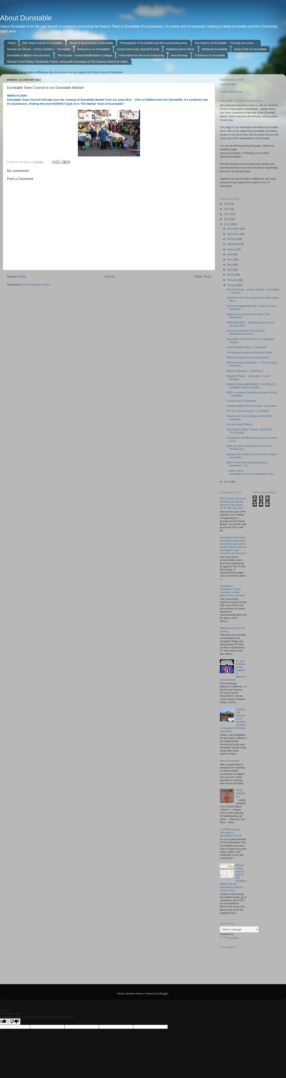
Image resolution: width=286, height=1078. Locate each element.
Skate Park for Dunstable (250, 49)
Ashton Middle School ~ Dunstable (246, 347)
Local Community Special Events (138, 49)
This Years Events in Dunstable (42, 43)
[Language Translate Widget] (239, 929)
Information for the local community (141, 55)
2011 (227, 481)
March (231, 274)
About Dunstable (26, 18)
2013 (227, 219)
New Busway (179, 55)
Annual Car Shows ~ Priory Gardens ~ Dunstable (38, 49)
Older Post (202, 276)
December (233, 228)
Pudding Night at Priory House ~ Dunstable (251, 405)
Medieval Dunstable (214, 49)
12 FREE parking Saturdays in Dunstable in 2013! (231, 832)
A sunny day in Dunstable (241, 400)
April (230, 269)
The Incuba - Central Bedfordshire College (84, 55)
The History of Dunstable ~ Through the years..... (226, 43)
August (231, 249)
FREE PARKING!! (240, 793)
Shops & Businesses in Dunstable (91, 43)
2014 (227, 214)
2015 (227, 209)
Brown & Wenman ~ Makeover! (244, 370)
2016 (227, 203)
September (234, 244)
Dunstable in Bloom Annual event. (29, 55)
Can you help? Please (239, 424)
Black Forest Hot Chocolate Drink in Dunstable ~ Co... (247, 464)
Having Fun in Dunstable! (93, 49)
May (230, 264)
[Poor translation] (14, 1021)
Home (11, 43)
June (230, 259)
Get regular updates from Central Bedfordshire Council (245, 332)
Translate (229, 938)
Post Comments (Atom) (36, 284)
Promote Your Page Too (231, 92)
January (232, 285)
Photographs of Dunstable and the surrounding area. (154, 43)
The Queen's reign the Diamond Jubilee (249, 352)
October (232, 238)
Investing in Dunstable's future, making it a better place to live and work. (233, 591)
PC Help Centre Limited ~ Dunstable (247, 410)
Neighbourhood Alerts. (180, 49)
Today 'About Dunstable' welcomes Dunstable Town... (251, 472)
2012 (227, 224)
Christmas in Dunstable (210, 55)
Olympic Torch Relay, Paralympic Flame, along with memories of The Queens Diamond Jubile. (67, 61)
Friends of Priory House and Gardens (248, 357)
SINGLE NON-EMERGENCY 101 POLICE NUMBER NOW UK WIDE (251, 386)
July (229, 254)
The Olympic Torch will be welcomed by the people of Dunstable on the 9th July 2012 (233, 503)
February (232, 279)
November (233, 233)
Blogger (163, 993)
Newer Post (16, 276)
